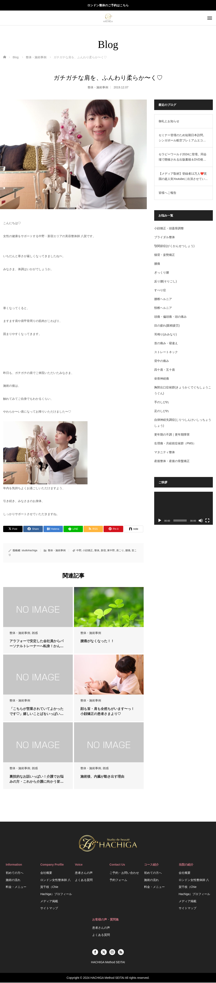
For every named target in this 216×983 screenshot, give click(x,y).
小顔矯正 (88, 550)
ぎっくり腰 (162, 272)
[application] (184, 508)
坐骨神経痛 (162, 378)
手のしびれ (162, 402)
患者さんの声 (84, 873)
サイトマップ (49, 908)
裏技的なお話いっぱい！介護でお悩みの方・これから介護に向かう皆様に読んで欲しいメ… (36, 782)
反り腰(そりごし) (166, 281)
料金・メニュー (16, 887)
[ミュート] (200, 520)
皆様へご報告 (168, 192)
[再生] (160, 520)
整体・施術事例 (98, 87)
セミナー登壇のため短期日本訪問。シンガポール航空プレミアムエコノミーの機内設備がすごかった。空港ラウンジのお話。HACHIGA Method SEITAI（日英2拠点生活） (183, 138)
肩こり (120, 550)
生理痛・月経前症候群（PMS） (176, 443)
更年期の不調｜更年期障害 (172, 434)
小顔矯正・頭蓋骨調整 (169, 228)
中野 (78, 550)
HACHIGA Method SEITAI (107, 978)
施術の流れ (13, 880)
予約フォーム (118, 880)
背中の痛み (162, 361)
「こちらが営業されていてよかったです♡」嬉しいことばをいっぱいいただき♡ (36, 714)
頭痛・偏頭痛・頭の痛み (171, 316)
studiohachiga (29, 550)
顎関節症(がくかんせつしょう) (175, 246)
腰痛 (127, 550)
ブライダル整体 (165, 237)
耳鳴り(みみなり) (166, 334)
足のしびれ (162, 411)
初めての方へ (14, 873)
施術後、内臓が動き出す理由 (103, 777)
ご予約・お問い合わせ (124, 873)
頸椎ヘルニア (164, 308)
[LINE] (73, 529)
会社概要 (46, 873)
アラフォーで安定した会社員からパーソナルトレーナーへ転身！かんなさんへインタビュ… (36, 647)
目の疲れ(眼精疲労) (167, 325)
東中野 (111, 550)
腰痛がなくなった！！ (98, 641)
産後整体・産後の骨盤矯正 (172, 461)
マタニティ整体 (165, 452)
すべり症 (161, 290)
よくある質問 (84, 880)
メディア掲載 (49, 901)
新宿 (103, 550)
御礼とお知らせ (169, 121)
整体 (96, 550)
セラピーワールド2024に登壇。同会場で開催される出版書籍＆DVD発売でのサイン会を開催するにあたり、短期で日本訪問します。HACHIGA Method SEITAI (183, 157)
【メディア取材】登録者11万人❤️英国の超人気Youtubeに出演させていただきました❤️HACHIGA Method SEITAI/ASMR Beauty (183, 177)
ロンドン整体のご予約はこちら (108, 5)
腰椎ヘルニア (164, 299)
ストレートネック (166, 352)
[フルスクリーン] (207, 520)
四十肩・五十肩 (165, 369)
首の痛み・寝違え (166, 343)
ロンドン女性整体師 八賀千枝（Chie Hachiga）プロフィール (56, 887)
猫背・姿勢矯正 (165, 254)
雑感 (35, 633)
